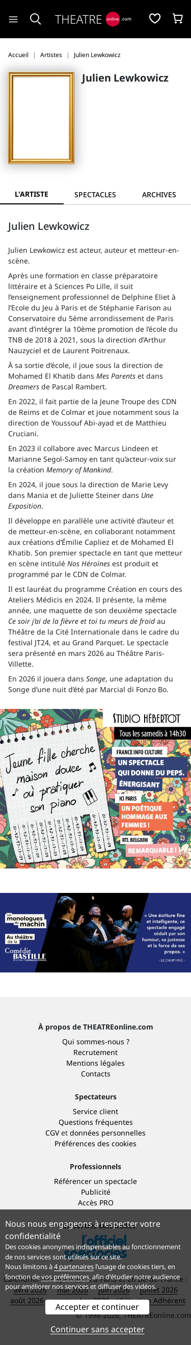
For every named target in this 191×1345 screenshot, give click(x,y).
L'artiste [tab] (31, 194)
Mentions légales (95, 1063)
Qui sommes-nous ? (95, 1041)
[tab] (95, 194)
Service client (95, 1111)
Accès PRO (96, 1202)
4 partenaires (74, 1266)
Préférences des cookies (95, 1143)
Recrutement (95, 1052)
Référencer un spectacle (95, 1181)
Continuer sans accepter (97, 1329)
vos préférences (65, 1276)
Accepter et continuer (97, 1306)
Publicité (96, 1192)
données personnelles (108, 1133)
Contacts (96, 1073)
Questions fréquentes (96, 1122)
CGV (52, 1133)
